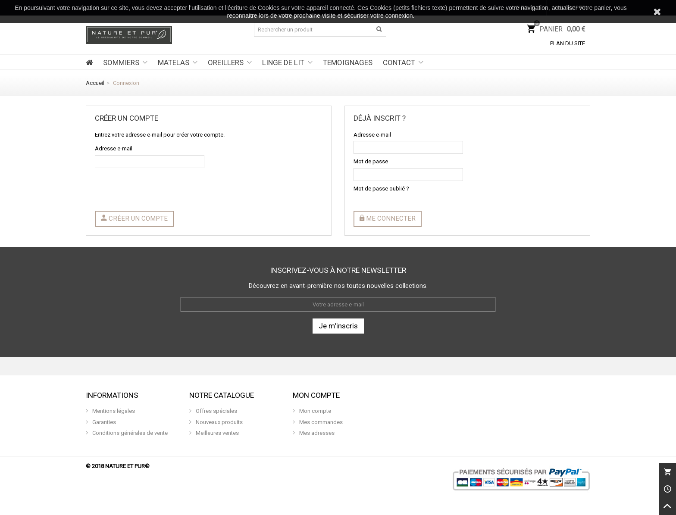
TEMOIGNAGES (347, 62)
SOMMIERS (121, 62)
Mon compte (314, 411)
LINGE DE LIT (283, 62)
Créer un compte (134, 218)
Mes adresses (316, 433)
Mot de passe (371, 161)
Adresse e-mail (113, 148)
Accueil (95, 83)
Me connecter (388, 218)
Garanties (103, 422)
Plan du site (567, 43)
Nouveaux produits (218, 422)
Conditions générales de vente (129, 433)
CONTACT (399, 62)
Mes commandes (320, 422)
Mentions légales (113, 411)
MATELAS (173, 62)
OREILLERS (226, 62)
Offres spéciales (215, 411)
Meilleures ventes (216, 433)
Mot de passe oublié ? (381, 188)
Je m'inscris (338, 325)
